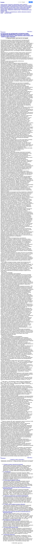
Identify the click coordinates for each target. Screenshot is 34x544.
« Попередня (3, 31)
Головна (2, 11)
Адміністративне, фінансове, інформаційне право (11, 4)
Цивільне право (3, 9)
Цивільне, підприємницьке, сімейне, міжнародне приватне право (13, 5)
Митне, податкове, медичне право (7, 7)
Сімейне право (3, 10)
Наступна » (29, 31)
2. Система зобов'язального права (10, 527)
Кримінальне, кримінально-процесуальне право (18, 8)
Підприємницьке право (26, 9)
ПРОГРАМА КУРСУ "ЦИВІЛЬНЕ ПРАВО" (12, 519)
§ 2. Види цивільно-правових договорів (11, 480)
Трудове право (3, 8)
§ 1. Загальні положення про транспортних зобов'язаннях (15, 495)
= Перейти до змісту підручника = (17, 459)
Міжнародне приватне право (14, 9)
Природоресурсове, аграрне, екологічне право (20, 6)
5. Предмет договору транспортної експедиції (13, 464)
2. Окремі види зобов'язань (9, 534)
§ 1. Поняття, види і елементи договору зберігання (14, 504)
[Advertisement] (17, 21)
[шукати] (22, 2)
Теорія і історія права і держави (23, 7)
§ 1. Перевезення (7, 471)
